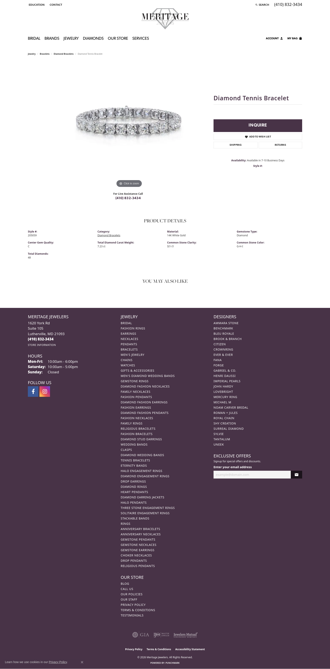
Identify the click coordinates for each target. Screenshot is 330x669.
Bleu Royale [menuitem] (224, 334)
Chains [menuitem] (127, 360)
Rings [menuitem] (125, 524)
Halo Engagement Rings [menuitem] (141, 471)
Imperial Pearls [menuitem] (227, 381)
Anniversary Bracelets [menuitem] (140, 529)
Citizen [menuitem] (220, 344)
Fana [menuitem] (218, 360)
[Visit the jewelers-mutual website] (185, 635)
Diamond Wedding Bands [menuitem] (142, 455)
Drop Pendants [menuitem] (134, 561)
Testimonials (132, 615)
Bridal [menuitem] (126, 323)
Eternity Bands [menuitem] (134, 466)
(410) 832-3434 (128, 198)
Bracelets (45, 53)
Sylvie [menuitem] (219, 434)
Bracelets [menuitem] (129, 349)
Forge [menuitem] (219, 365)
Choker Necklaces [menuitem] (136, 555)
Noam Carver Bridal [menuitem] (231, 407)
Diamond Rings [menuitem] (134, 487)
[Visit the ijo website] (161, 635)
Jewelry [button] (71, 39)
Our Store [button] (118, 39)
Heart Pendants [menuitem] (134, 492)
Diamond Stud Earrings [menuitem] (141, 439)
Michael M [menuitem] (222, 402)
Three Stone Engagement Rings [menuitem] (148, 508)
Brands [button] (52, 39)
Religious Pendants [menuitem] (138, 566)
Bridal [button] (34, 39)
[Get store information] (42, 345)
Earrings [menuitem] (128, 334)
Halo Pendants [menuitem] (134, 502)
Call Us (127, 589)
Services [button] (140, 39)
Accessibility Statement (190, 649)
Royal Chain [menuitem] (224, 418)
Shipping (236, 145)
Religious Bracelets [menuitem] (138, 429)
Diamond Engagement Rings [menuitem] (145, 476)
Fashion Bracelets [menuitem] (137, 434)
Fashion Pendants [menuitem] (136, 397)
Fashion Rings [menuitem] (133, 328)
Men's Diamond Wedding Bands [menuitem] (148, 376)
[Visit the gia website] (140, 635)
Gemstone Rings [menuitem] (135, 381)
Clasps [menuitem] (126, 450)
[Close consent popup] (82, 662)
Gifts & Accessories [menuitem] (137, 370)
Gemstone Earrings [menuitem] (137, 550)
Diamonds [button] (93, 39)
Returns (280, 145)
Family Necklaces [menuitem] (135, 392)
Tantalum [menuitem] (222, 439)
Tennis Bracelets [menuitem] (135, 460)
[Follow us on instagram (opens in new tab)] (44, 391)
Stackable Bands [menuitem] (135, 518)
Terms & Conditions (138, 610)
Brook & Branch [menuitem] (228, 339)
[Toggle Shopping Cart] (294, 39)
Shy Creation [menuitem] (225, 423)
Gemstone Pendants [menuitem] (138, 539)
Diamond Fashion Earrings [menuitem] (144, 402)
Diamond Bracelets (64, 53)
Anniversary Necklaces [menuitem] (141, 534)
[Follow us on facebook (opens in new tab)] (33, 391)
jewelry (32, 53)
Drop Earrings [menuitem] (133, 481)
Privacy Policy (133, 605)
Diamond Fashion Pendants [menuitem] (145, 413)
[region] (129, 125)
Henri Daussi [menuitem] (225, 376)
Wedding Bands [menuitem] (134, 444)
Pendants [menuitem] (129, 344)
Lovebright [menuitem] (223, 392)
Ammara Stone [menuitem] (226, 323)
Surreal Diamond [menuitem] (229, 429)
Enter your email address (233, 467)
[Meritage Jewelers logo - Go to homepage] (165, 18)
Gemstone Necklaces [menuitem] (139, 545)
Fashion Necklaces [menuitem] (137, 418)
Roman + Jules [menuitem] (226, 413)
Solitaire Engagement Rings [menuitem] (145, 513)
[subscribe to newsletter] (296, 475)
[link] (55, 4)
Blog (125, 584)
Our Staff (129, 599)
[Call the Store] (41, 339)
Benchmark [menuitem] (223, 328)
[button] (36, 4)
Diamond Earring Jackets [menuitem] (142, 497)
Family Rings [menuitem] (131, 423)
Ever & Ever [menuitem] (223, 355)
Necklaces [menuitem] (129, 339)
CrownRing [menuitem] (223, 349)
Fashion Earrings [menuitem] (136, 407)
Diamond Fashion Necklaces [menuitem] (145, 386)
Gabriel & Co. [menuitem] (225, 370)
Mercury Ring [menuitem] (225, 397)
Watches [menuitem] (128, 365)
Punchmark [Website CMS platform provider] (173, 662)
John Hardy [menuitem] (223, 386)
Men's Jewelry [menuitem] (132, 355)
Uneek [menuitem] (219, 444)
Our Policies (132, 594)
